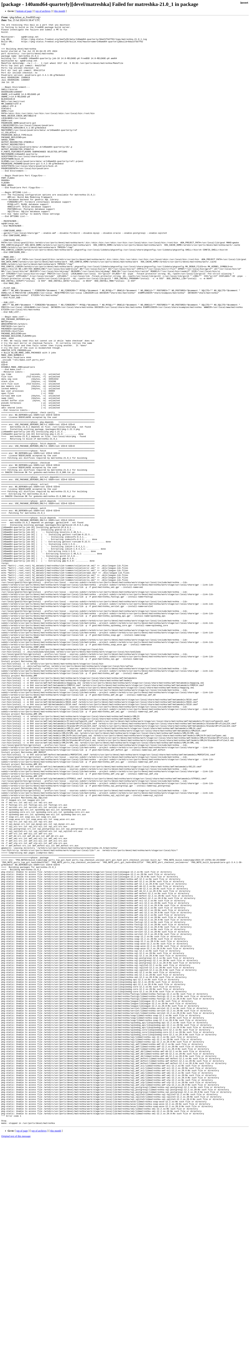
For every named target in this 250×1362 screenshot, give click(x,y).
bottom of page (24, 11)
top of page (22, 1351)
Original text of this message (16, 1356)
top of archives (43, 11)
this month (59, 11)
